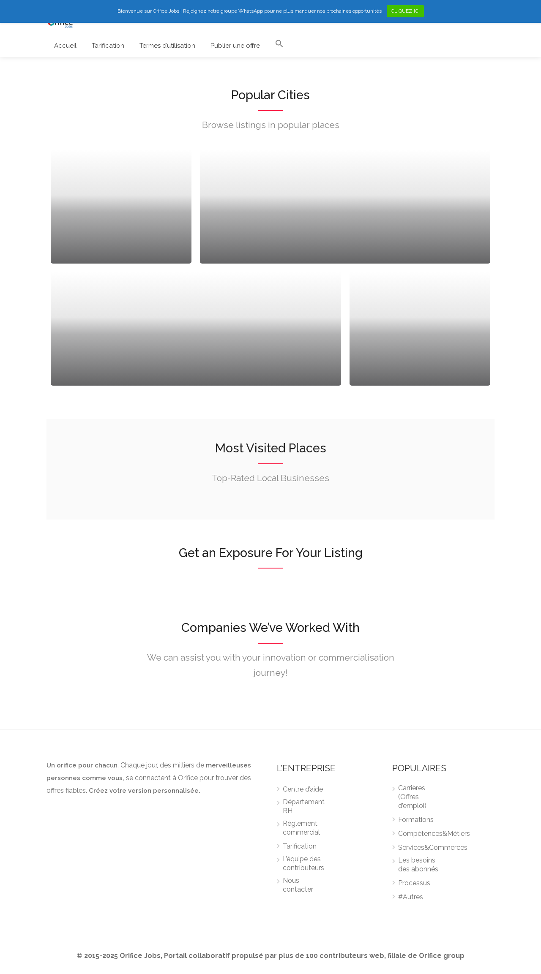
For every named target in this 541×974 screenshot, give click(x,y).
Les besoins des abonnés (418, 864)
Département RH (304, 806)
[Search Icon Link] (279, 45)
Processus (414, 883)
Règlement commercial (301, 827)
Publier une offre (235, 45)
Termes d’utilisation (167, 45)
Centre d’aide (303, 789)
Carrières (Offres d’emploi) (412, 797)
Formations (416, 820)
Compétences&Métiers (434, 834)
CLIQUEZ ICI (405, 11)
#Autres (410, 897)
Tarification (108, 45)
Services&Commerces (432, 847)
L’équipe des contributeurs (303, 863)
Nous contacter (298, 884)
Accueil (65, 45)
